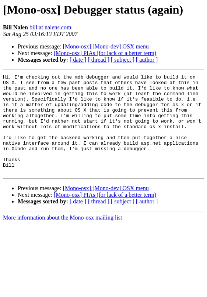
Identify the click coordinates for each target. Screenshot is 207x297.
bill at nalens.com (50, 27)
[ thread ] (98, 60)
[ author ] (147, 60)
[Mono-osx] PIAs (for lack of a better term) (105, 53)
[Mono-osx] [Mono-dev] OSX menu (106, 46)
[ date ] (78, 60)
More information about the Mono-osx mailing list (62, 237)
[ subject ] (122, 60)
